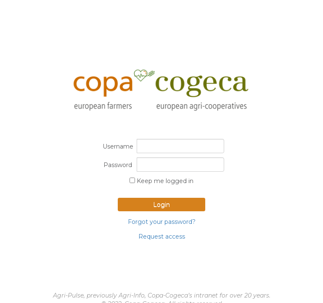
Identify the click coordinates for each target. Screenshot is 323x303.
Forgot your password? (162, 222)
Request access (161, 236)
